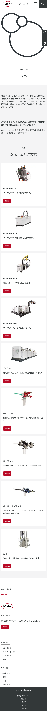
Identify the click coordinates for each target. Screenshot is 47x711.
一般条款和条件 (23, 708)
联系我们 (5, 627)
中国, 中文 (23, 4)
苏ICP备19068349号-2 (24, 696)
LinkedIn (4, 594)
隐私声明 (23, 699)
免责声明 (23, 705)
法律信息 (23, 702)
